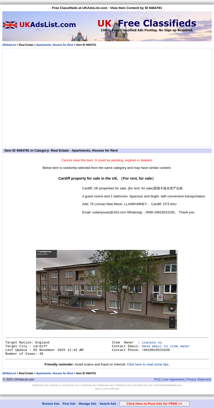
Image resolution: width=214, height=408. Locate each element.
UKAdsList (9, 44)
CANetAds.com (71, 385)
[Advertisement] (47, 96)
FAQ (157, 379)
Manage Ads (87, 403)
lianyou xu (152, 342)
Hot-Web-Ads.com (142, 385)
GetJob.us (55, 385)
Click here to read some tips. (148, 364)
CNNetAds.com (123, 385)
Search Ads (108, 403)
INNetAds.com (105, 385)
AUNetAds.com (88, 385)
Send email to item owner (166, 346)
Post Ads (69, 403)
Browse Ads (50, 403)
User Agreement (173, 379)
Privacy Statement (198, 379)
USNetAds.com (40, 385)
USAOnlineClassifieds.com (168, 385)
